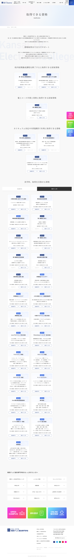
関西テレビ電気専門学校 (41, 531)
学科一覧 (24, 2)
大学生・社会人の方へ (38, 492)
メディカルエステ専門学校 (42, 538)
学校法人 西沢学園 (40, 529)
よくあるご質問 (46, 2)
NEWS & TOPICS (39, 547)
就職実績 (39, 485)
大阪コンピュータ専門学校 (42, 536)
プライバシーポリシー (58, 547)
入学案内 (54, 2)
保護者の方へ (19, 492)
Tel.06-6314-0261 (58, 532)
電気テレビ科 (53, 87)
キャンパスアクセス (59, 479)
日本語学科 (39, 543)
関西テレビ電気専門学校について (17, 2)
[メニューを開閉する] (71, 2)
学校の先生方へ (18, 498)
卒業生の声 (19, 485)
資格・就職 (39, 2)
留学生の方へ (59, 498)
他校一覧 (61, 2)
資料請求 (45, 547)
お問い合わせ (39, 549)
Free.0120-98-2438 (58, 531)
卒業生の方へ (39, 498)
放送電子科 (20, 87)
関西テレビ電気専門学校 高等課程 (43, 541)
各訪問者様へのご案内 (32, 2)
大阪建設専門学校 (40, 533)
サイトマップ (51, 547)
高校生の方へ (59, 485)
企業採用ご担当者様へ (58, 492)
